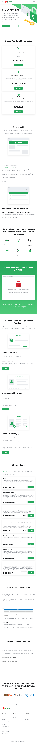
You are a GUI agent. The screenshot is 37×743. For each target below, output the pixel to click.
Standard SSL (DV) (16, 471)
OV (6, 169)
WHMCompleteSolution (20, 704)
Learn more (14, 25)
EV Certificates (11, 169)
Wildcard (14, 474)
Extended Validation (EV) (7, 474)
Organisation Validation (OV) (27, 471)
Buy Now (31, 486)
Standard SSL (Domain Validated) (8, 167)
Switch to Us (6, 25)
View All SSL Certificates (7, 471)
